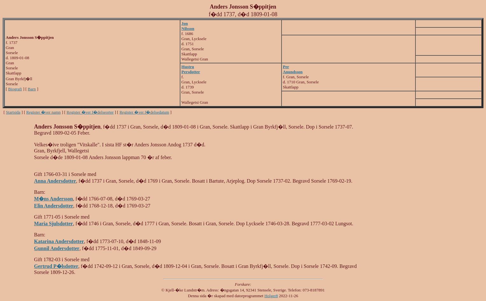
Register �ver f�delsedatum (144, 112)
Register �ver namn (43, 112)
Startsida (13, 112)
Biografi (15, 89)
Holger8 (271, 295)
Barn (32, 89)
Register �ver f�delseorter (90, 112)
